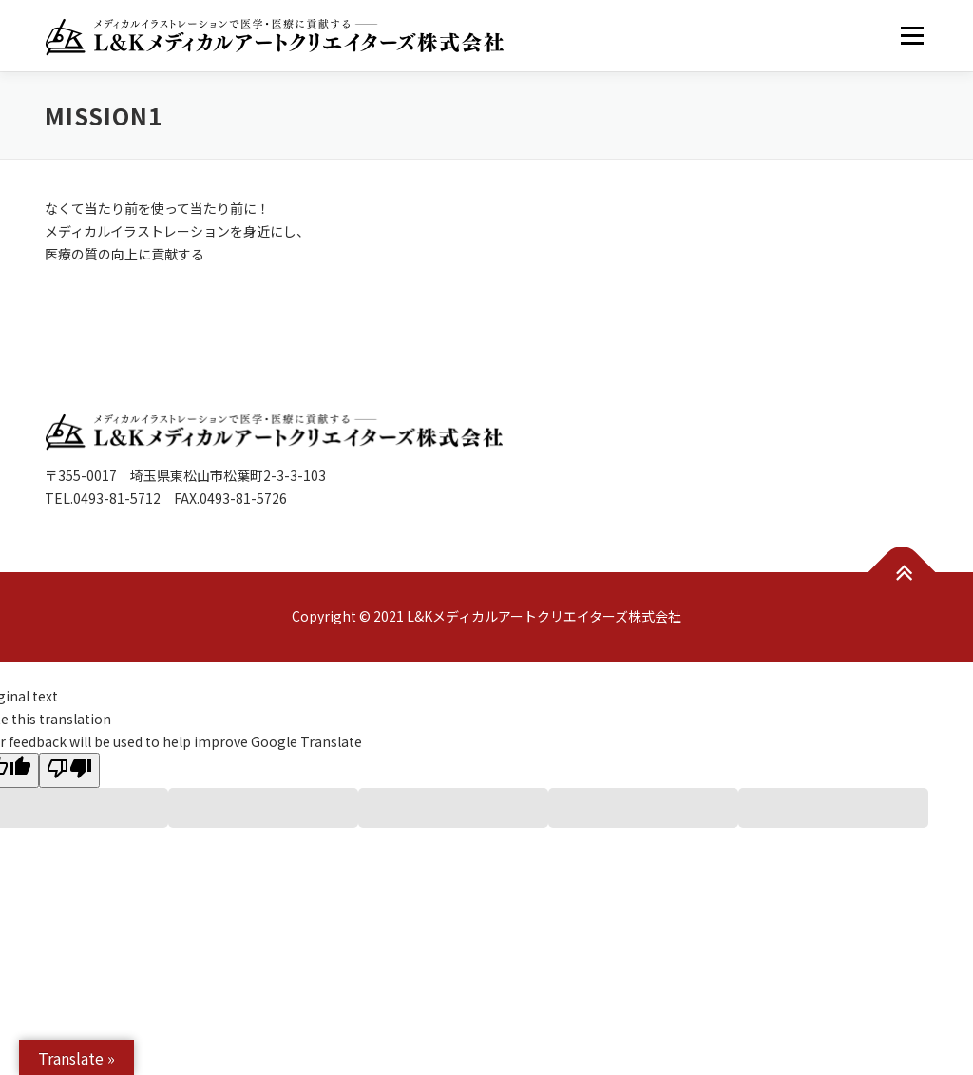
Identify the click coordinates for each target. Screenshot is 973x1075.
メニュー (911, 35)
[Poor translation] (69, 770)
